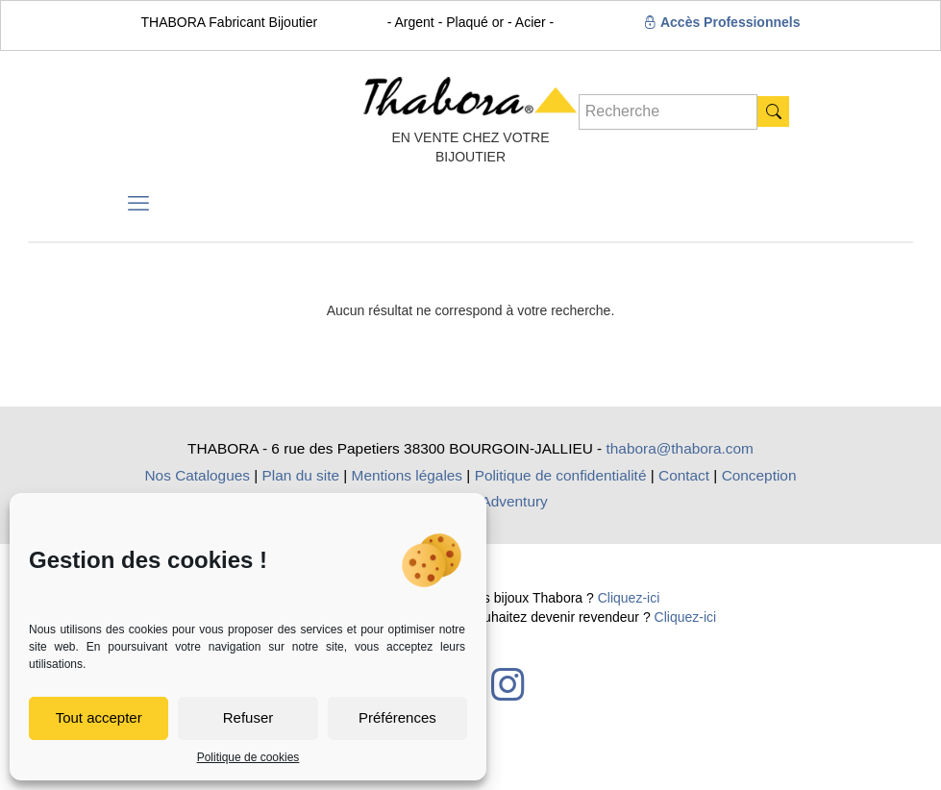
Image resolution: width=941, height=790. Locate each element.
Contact (683, 475)
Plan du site (300, 475)
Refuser (248, 717)
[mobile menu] (138, 203)
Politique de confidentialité (561, 475)
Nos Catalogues (197, 475)
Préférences (397, 717)
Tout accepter (99, 717)
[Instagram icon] (507, 684)
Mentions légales (407, 475)
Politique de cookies (248, 757)
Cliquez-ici (629, 597)
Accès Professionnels (722, 22)
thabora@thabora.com (680, 448)
